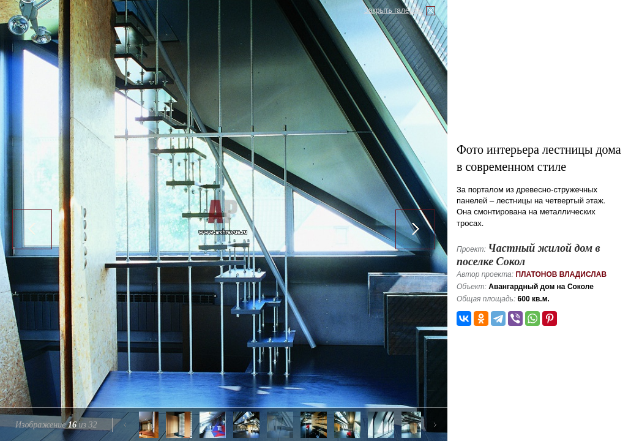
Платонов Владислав (561, 274)
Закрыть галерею (393, 10)
